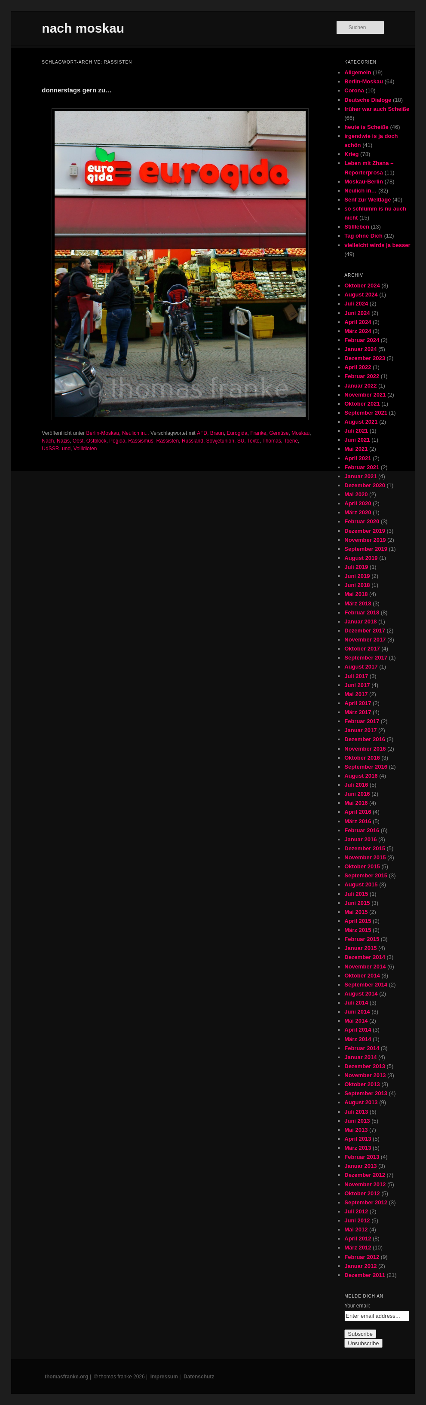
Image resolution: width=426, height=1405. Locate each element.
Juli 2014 (356, 1002)
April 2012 (357, 1238)
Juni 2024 (357, 313)
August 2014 (360, 993)
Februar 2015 (361, 939)
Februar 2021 (361, 467)
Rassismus (140, 441)
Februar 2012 (361, 1257)
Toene (291, 441)
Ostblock (96, 441)
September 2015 (365, 875)
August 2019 (360, 558)
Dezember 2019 (364, 531)
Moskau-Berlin (363, 181)
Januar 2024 (360, 349)
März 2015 (357, 930)
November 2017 (365, 639)
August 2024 (360, 294)
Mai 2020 (356, 494)
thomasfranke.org (66, 1377)
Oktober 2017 (362, 648)
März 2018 (357, 603)
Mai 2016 (356, 803)
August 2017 (360, 666)
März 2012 (357, 1247)
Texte (253, 441)
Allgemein (357, 72)
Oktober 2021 (362, 403)
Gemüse (278, 433)
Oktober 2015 (362, 866)
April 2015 (357, 921)
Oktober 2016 (362, 757)
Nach (48, 441)
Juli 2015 (356, 894)
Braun (217, 433)
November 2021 (365, 394)
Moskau (300, 433)
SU (241, 441)
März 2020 (357, 512)
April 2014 (357, 1029)
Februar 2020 (361, 521)
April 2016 (357, 812)
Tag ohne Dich (363, 235)
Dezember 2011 (364, 1275)
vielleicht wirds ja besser (377, 245)
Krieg (351, 154)
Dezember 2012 (364, 1175)
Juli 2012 (356, 1211)
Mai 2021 (356, 449)
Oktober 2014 (362, 975)
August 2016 (360, 776)
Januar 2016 (360, 839)
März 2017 (357, 712)
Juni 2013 (357, 1121)
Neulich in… (360, 190)
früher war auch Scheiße (376, 109)
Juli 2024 (356, 303)
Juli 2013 (356, 1112)
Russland (192, 441)
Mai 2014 (356, 1020)
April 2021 (357, 458)
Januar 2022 (360, 385)
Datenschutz (199, 1377)
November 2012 (365, 1184)
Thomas (271, 441)
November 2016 (365, 748)
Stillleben (356, 226)
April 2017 (357, 703)
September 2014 (365, 984)
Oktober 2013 (362, 1084)
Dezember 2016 (364, 739)
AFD (202, 433)
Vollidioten (85, 449)
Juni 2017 (357, 685)
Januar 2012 (360, 1266)
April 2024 (357, 322)
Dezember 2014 (364, 957)
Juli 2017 (356, 676)
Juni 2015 (357, 903)
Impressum (164, 1377)
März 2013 (357, 1148)
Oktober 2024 (362, 285)
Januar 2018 (360, 621)
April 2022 (357, 367)
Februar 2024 (361, 340)
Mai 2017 (356, 694)
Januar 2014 (360, 1057)
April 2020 (357, 503)
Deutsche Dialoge (367, 100)
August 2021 (360, 421)
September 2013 (365, 1093)
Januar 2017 (360, 730)
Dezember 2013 (364, 1066)
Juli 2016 (356, 785)
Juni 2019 (357, 576)
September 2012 (365, 1202)
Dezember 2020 (364, 485)
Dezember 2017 (364, 630)
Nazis (63, 441)
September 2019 (365, 549)
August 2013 (360, 1102)
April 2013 (357, 1139)
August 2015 (360, 884)
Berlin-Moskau (103, 433)
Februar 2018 (361, 612)
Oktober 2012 (362, 1193)
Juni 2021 (357, 440)
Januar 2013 (360, 1166)
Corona (354, 90)
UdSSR (50, 449)
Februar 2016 (361, 830)
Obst (78, 441)
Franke (258, 433)
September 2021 (365, 412)
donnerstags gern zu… (77, 90)
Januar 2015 (360, 948)
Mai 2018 (356, 594)
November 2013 (365, 1075)
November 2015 (365, 857)
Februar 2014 (361, 1048)
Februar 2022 (361, 376)
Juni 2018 (357, 585)
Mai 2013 (356, 1130)
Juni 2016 (357, 794)
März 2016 (357, 821)
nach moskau (83, 28)
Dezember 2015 (364, 848)
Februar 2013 (361, 1157)
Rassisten (167, 441)
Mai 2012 (356, 1229)
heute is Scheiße (366, 127)
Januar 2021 (360, 476)
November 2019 (365, 540)
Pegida (117, 441)
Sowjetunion (220, 441)
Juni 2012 (357, 1220)
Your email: (357, 1306)
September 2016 (365, 767)
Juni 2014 (357, 1011)
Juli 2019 (356, 567)
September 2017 (365, 657)
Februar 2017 (361, 721)
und (66, 449)
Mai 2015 (356, 912)
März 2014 (357, 1039)
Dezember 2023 (364, 358)
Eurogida (237, 433)
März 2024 (357, 331)
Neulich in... (135, 433)
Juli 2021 (356, 431)
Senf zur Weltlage (367, 199)
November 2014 (365, 966)
